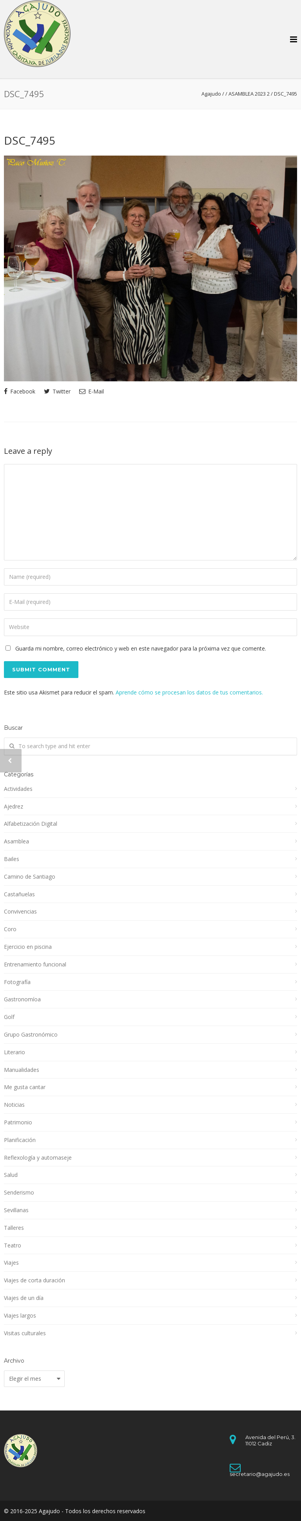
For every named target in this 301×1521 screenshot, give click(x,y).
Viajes (11, 1262)
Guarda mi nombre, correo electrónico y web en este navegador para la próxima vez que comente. (140, 648)
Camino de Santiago (29, 876)
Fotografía (17, 982)
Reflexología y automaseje (38, 1157)
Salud (11, 1174)
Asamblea (16, 841)
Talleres (14, 1227)
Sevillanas (16, 1210)
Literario (14, 1052)
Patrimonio (18, 1122)
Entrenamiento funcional (35, 964)
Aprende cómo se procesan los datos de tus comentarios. (189, 692)
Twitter (57, 391)
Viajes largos (20, 1315)
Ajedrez (13, 806)
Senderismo (19, 1192)
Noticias (14, 1104)
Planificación (20, 1140)
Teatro (12, 1245)
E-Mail (91, 391)
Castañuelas (19, 894)
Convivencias (20, 911)
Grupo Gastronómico (31, 1034)
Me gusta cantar (24, 1087)
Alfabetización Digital (30, 823)
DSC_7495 (29, 140)
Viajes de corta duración (34, 1280)
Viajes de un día (24, 1298)
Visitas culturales (25, 1333)
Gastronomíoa (22, 999)
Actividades (18, 788)
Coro (10, 929)
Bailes (11, 859)
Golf (9, 1017)
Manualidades (21, 1069)
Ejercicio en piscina (28, 946)
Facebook (19, 391)
